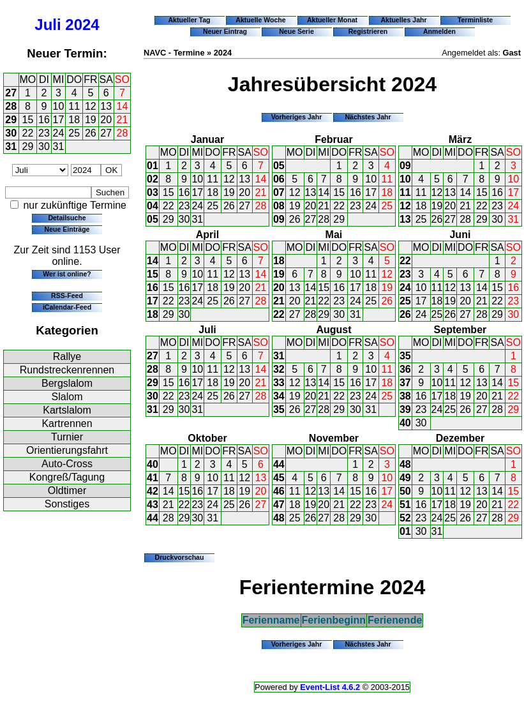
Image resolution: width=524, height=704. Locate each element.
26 (90, 133)
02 (152, 179)
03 (152, 192)
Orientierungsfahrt (67, 450)
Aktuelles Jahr (403, 20)
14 (122, 106)
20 (106, 119)
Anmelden (439, 31)
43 (152, 504)
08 (279, 205)
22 (28, 133)
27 (11, 92)
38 (405, 396)
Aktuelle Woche (260, 20)
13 (106, 106)
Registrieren (368, 31)
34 (279, 396)
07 (279, 192)
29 (11, 119)
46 (279, 491)
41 (152, 477)
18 (74, 119)
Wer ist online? (67, 274)
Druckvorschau (179, 557)
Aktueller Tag (189, 20)
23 (44, 133)
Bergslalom (67, 383)
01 (152, 165)
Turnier (67, 436)
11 (74, 106)
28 (11, 106)
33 (279, 382)
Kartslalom (67, 410)
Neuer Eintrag (225, 31)
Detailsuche (67, 217)
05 (152, 219)
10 (58, 106)
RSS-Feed (67, 295)
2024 (82, 24)
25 (74, 133)
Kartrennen (66, 423)
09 (279, 219)
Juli (47, 24)
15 (28, 119)
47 (279, 504)
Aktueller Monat (332, 20)
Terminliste (475, 20)
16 (44, 119)
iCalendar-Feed (67, 307)
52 (405, 518)
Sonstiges (67, 503)
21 (122, 119)
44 (152, 518)
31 (11, 146)
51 (405, 504)
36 (405, 369)
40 (405, 422)
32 (279, 369)
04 (152, 205)
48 (279, 518)
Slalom (67, 396)
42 (152, 491)
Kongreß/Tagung (67, 477)
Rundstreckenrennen (67, 369)
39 (405, 409)
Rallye (67, 356)
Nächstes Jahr (368, 117)
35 (279, 409)
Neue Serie (296, 31)
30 (11, 133)
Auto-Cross (67, 463)
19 (90, 119)
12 (90, 106)
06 (279, 179)
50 (405, 491)
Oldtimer (67, 490)
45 (279, 477)
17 (58, 119)
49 (405, 477)
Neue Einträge (67, 229)
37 (405, 382)
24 (58, 133)
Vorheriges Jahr (296, 117)
